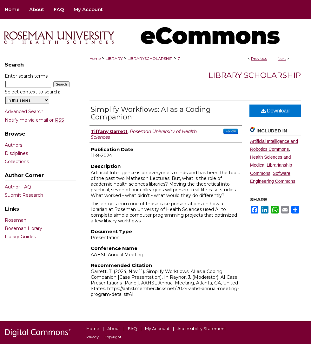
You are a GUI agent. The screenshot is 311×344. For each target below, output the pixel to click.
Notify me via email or (34, 120)
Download (275, 110)
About (113, 328)
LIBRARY (114, 58)
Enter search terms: (27, 76)
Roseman (15, 220)
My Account (157, 328)
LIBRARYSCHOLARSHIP (150, 58)
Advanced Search (24, 111)
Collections (17, 161)
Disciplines (16, 153)
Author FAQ (18, 187)
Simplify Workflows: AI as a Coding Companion (151, 113)
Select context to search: (32, 92)
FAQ (132, 328)
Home (95, 58)
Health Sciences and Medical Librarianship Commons (271, 165)
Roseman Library (23, 228)
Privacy (92, 337)
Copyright (113, 337)
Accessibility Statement (201, 328)
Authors (13, 145)
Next (282, 58)
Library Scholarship (254, 75)
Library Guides (20, 236)
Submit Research (24, 195)
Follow (231, 131)
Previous (259, 58)
